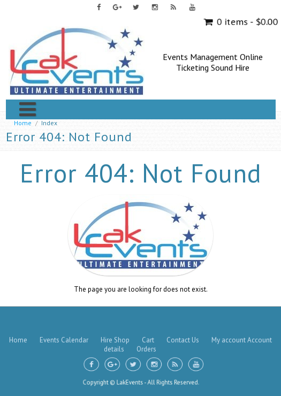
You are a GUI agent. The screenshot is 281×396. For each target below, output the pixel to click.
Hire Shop (115, 317)
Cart (148, 317)
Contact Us (182, 317)
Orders (146, 326)
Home (23, 123)
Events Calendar (64, 317)
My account (228, 317)
